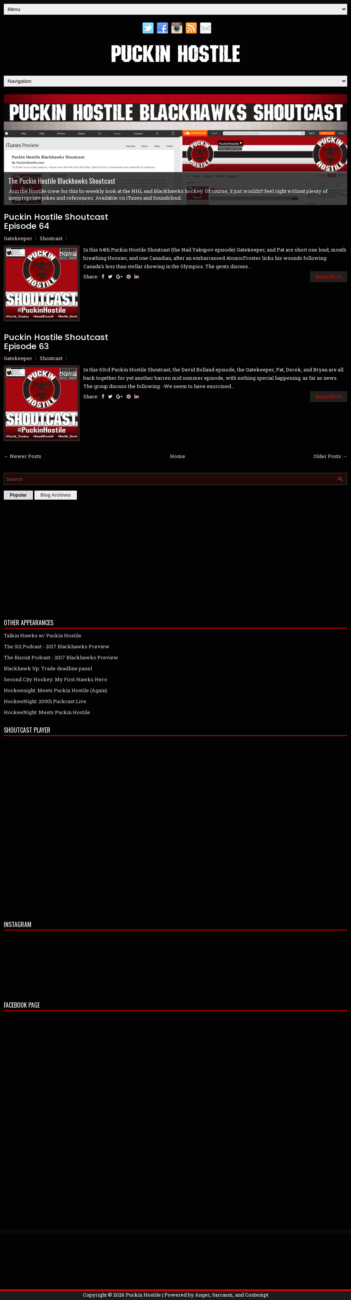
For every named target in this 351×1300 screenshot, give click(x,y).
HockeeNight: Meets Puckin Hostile (47, 712)
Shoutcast (51, 238)
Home (177, 456)
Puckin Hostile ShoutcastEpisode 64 (56, 222)
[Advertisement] (175, 557)
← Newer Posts (22, 456)
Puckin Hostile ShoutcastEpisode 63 (56, 342)
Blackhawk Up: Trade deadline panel (48, 668)
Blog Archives (56, 495)
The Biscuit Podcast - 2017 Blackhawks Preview (61, 657)
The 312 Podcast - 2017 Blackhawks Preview (56, 646)
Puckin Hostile (143, 1294)
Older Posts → (330, 456)
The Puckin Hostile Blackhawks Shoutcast (61, 181)
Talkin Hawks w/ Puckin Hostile (42, 635)
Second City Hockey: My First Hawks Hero (55, 679)
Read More (328, 276)
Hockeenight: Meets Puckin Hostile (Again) (55, 690)
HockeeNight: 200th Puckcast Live (45, 701)
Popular (18, 495)
